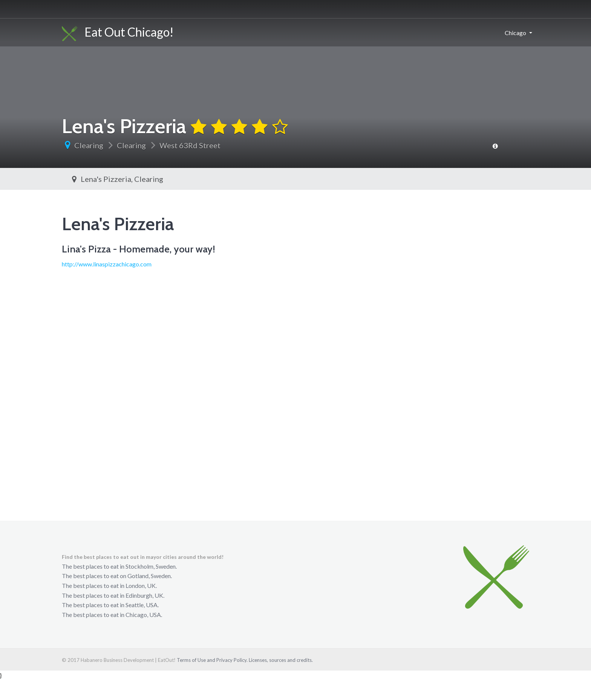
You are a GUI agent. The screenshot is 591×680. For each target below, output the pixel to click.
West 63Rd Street (189, 145)
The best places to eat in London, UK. (109, 585)
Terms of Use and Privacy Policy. (212, 660)
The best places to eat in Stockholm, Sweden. (119, 566)
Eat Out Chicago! (118, 33)
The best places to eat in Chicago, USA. (112, 614)
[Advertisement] (295, 443)
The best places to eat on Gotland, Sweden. (117, 575)
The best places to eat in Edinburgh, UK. (113, 595)
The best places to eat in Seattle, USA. (110, 604)
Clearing (88, 145)
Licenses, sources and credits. (281, 660)
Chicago (515, 32)
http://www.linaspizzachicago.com (107, 264)
